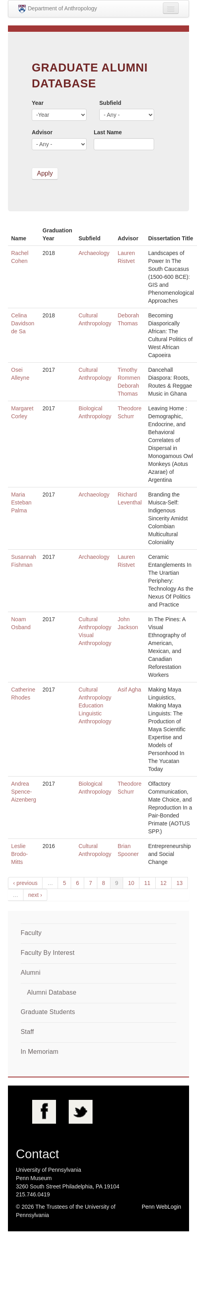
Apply (45, 173)
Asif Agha (129, 689)
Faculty (31, 932)
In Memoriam (39, 1051)
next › (35, 895)
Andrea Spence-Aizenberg (23, 792)
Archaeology (94, 253)
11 (147, 883)
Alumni (31, 972)
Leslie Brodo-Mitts (19, 854)
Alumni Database (51, 992)
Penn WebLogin (161, 1207)
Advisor (42, 132)
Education (91, 705)
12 (163, 883)
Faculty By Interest (48, 952)
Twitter (81, 1112)
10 (131, 883)
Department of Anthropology (57, 9)
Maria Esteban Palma (21, 502)
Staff (27, 1031)
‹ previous (25, 883)
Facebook (44, 1112)
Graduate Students (48, 1011)
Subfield (110, 103)
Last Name (108, 132)
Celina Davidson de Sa (22, 323)
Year (38, 103)
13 (179, 883)
